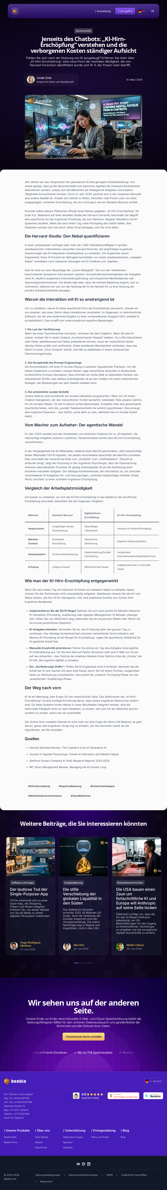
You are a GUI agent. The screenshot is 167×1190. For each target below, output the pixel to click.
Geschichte (41, 1147)
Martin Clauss (135, 945)
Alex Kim (78, 945)
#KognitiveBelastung (70, 786)
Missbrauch (46, 1181)
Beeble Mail (10, 1137)
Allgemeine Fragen (73, 1137)
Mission (39, 1142)
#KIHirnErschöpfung (39, 786)
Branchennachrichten (130, 882)
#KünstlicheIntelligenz (102, 786)
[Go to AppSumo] (88, 1095)
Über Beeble (41, 1137)
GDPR (109, 1175)
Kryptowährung (73, 882)
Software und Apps (22, 882)
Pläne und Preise (100, 1137)
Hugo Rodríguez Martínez (30, 944)
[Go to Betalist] (153, 1095)
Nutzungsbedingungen (48, 1175)
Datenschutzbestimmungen (83, 1175)
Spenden (68, 1142)
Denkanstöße (83, 30)
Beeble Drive (10, 1142)
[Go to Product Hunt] (123, 1095)
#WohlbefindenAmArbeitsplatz (45, 795)
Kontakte (68, 1147)
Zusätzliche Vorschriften (134, 1175)
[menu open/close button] (152, 11)
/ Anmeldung (103, 11)
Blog (123, 1137)
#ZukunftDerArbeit (81, 795)
